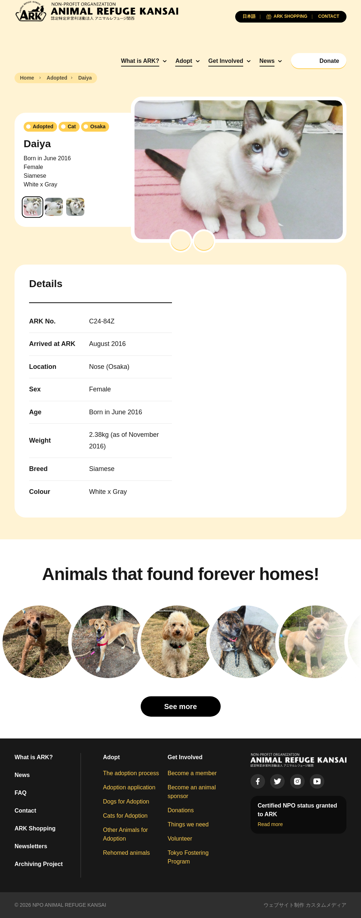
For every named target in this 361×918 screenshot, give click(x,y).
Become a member (192, 773)
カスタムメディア (326, 905)
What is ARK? (140, 61)
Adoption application (129, 787)
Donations (181, 810)
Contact (25, 811)
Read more (270, 824)
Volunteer (180, 839)
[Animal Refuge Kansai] (96, 11)
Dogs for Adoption (126, 801)
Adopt (183, 61)
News (267, 61)
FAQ (21, 793)
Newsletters (31, 846)
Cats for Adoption (125, 816)
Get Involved (225, 61)
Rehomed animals (126, 853)
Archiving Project (39, 864)
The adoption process (131, 773)
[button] (180, 241)
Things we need (188, 824)
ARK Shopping (35, 828)
